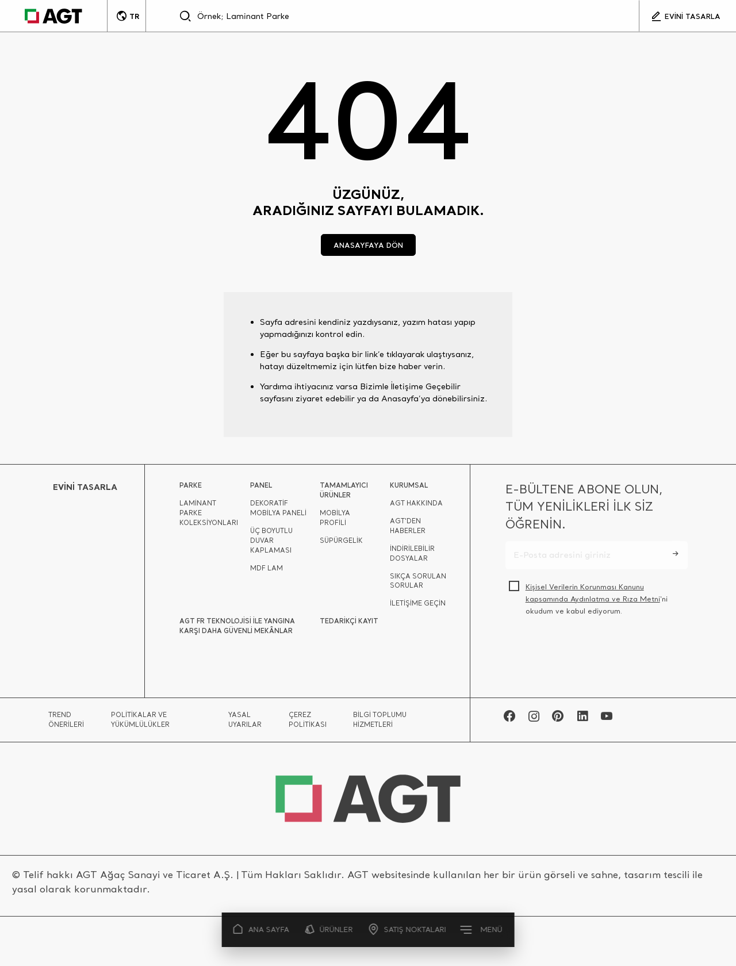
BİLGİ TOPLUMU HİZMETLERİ (380, 723)
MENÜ (482, 929)
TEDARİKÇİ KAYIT (349, 624)
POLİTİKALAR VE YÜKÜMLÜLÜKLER (140, 723)
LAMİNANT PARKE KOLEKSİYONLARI (208, 516)
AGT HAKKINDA (416, 507)
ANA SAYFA (261, 929)
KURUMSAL (409, 488)
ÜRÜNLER (329, 929)
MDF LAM (266, 572)
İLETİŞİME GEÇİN (418, 607)
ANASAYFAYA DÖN (368, 245)
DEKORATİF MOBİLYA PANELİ (278, 511)
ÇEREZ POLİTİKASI (308, 723)
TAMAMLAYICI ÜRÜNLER (344, 493)
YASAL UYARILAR (245, 723)
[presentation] (592, 654)
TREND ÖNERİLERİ (66, 723)
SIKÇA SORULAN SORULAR (418, 584)
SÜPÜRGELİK (341, 544)
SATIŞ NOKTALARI (407, 929)
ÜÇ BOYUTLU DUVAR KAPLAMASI (271, 544)
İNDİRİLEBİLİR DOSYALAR (412, 557)
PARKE (190, 488)
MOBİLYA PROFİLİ (335, 521)
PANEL (261, 488)
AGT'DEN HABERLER (407, 529)
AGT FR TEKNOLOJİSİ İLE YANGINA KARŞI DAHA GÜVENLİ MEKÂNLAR (237, 629)
